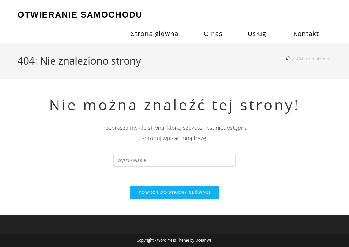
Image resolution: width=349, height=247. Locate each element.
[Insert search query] (174, 160)
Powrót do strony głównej (175, 192)
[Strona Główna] (288, 58)
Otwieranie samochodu (80, 15)
